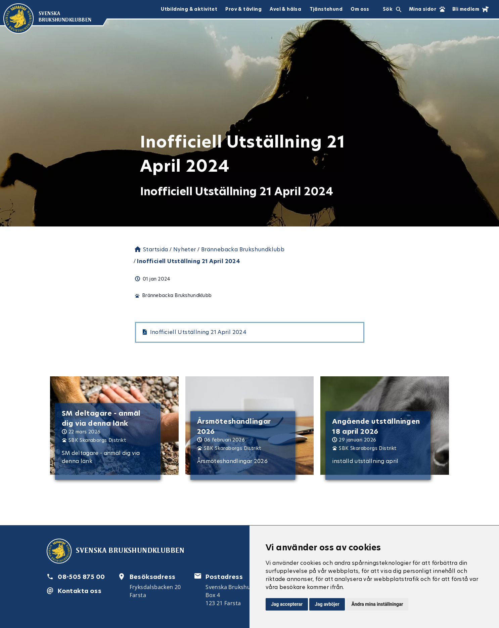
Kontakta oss (79, 591)
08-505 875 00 (81, 577)
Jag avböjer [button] (327, 604)
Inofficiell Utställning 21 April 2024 (198, 332)
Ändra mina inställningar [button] (377, 604)
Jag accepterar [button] (287, 604)
